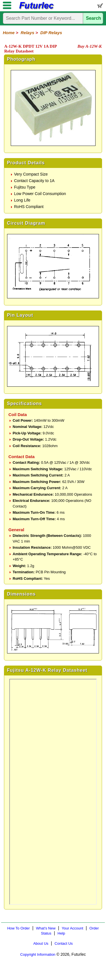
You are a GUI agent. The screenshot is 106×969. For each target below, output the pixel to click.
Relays (27, 32)
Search (93, 18)
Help (61, 933)
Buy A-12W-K (89, 46)
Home (9, 32)
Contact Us (64, 943)
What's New (45, 928)
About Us (40, 943)
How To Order (18, 928)
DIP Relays (51, 32)
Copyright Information (37, 954)
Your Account (72, 928)
